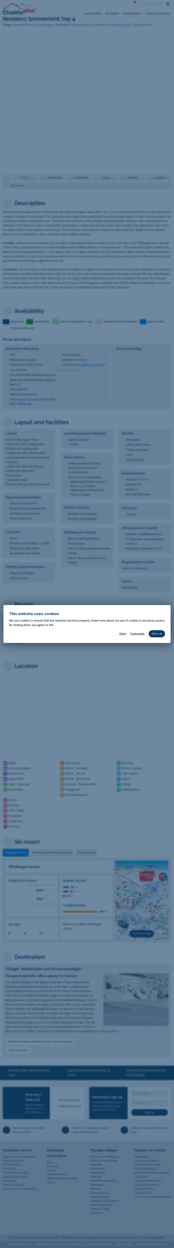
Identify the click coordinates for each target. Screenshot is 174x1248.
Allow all (156, 633)
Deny (122, 633)
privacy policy (155, 620)
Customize (137, 633)
